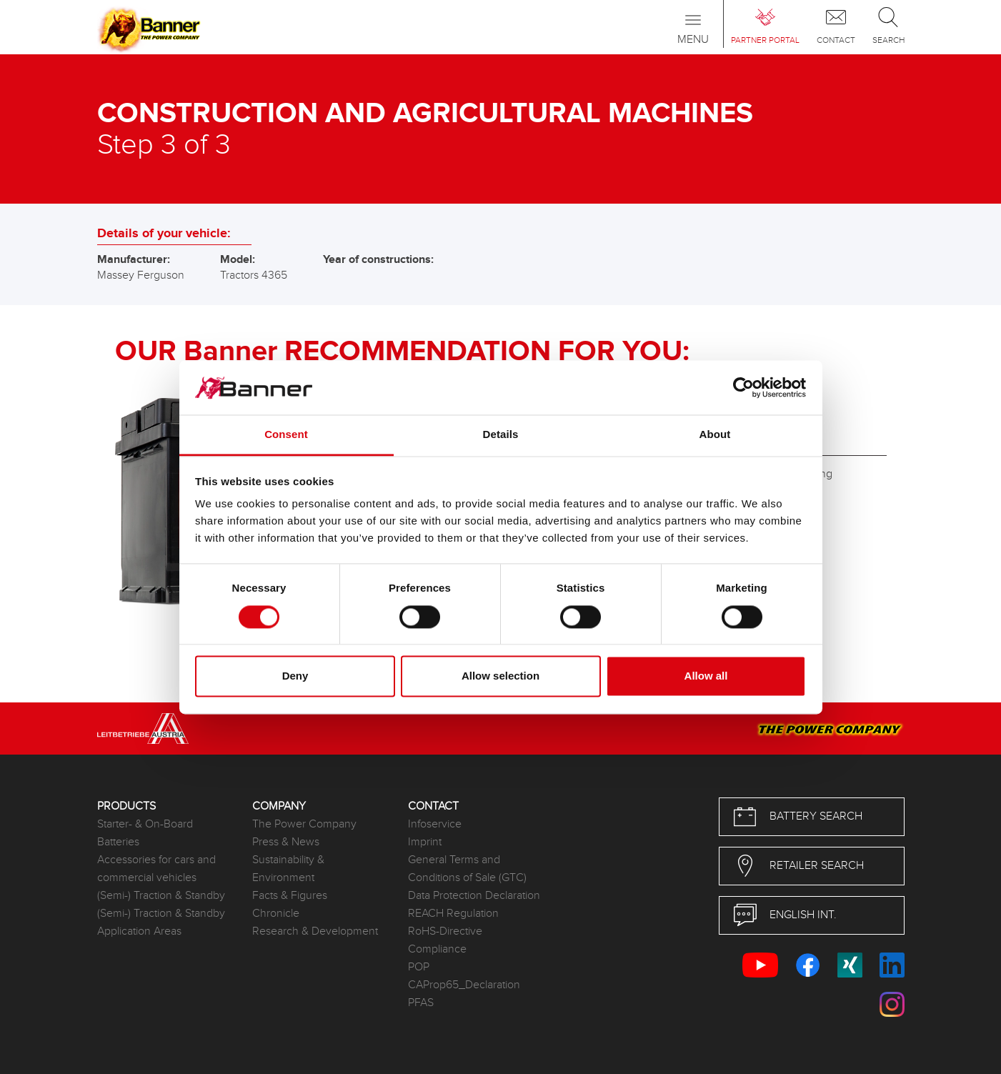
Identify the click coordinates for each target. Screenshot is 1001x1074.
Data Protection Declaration (474, 896)
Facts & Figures (289, 896)
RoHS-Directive (445, 931)
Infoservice (435, 824)
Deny (295, 676)
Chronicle (275, 913)
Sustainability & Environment (288, 869)
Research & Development (315, 931)
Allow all (706, 676)
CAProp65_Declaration (464, 985)
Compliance (437, 949)
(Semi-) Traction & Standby (161, 896)
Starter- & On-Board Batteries (145, 833)
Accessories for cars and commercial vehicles (156, 869)
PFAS (421, 1003)
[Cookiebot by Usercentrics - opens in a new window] (743, 387)
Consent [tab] (286, 435)
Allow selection (500, 676)
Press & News (285, 842)
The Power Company (304, 824)
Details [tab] (501, 435)
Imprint (425, 842)
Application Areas (139, 931)
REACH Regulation (453, 913)
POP (418, 967)
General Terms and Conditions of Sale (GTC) (467, 869)
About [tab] (715, 435)
